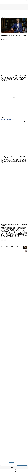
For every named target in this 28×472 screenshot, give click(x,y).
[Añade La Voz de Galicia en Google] (5, 41)
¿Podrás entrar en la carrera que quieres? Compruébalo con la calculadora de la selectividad (14, 9)
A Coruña (16, 470)
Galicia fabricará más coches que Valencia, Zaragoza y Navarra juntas (10, 118)
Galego (15, 467)
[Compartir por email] (3, 39)
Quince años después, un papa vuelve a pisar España (8, 119)
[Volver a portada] (14, 1)
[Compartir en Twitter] (6, 39)
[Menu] (1, 1)
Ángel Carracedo (15, 238)
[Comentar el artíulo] (25, 39)
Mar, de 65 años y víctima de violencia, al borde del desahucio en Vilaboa (11, 246)
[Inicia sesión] (27, 1)
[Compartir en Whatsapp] (1, 39)
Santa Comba (9, 238)
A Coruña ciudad (6, 238)
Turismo (18, 238)
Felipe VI (12, 238)
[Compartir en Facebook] (4, 39)
